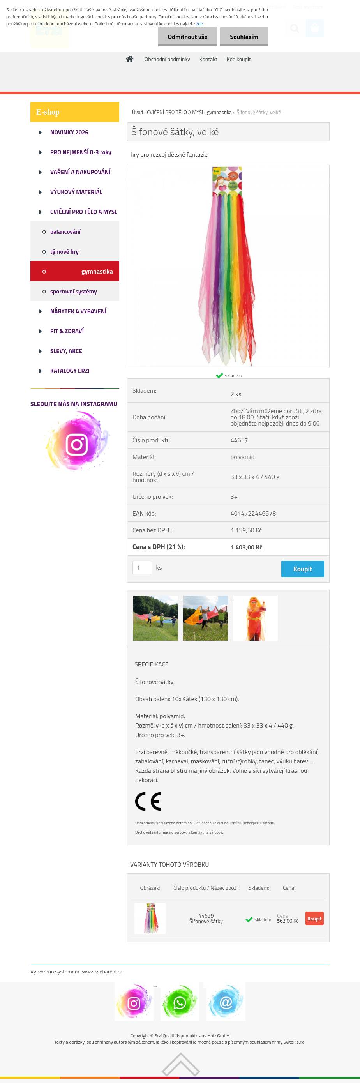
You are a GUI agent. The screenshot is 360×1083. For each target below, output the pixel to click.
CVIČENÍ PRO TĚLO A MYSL (175, 112)
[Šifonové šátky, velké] (228, 168)
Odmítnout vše (188, 36)
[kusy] (142, 567)
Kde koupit (239, 59)
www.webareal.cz (102, 971)
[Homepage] (130, 59)
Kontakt (208, 59)
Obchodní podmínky (167, 59)
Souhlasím (244, 36)
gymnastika (219, 112)
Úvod (137, 112)
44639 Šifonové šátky (206, 918)
